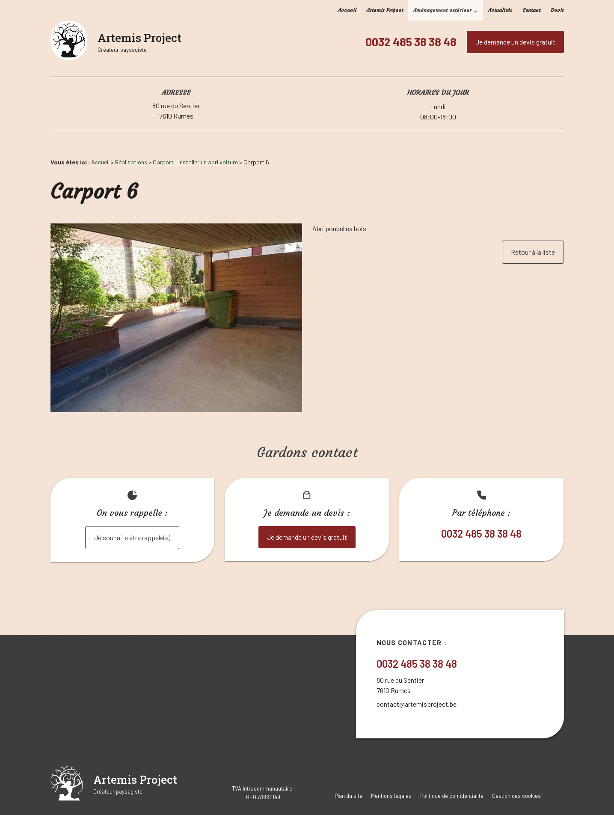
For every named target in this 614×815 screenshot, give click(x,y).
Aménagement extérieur (442, 10)
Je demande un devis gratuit (515, 42)
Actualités (500, 10)
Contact (531, 10)
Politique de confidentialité (451, 795)
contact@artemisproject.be (417, 704)
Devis (557, 10)
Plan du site (348, 795)
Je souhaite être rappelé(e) (132, 537)
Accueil (347, 10)
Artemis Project (385, 10)
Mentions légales (391, 795)
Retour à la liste (533, 252)
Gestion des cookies (516, 795)
